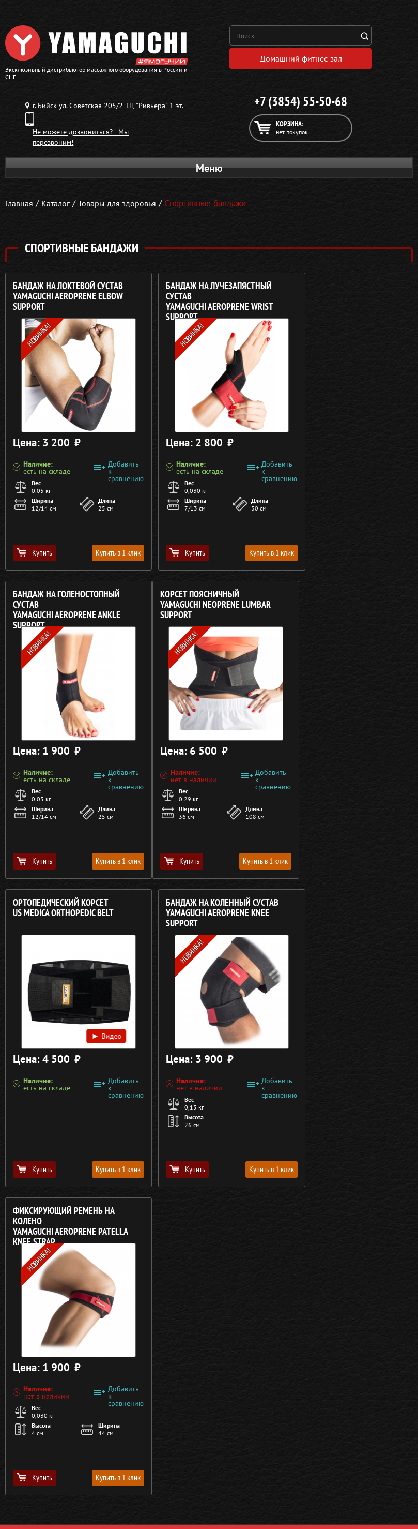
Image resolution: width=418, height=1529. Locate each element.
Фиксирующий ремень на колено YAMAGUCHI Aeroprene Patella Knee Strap (70, 916)
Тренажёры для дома (39, 1497)
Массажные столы (33, 1447)
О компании (232, 1435)
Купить (34, 555)
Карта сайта (232, 1497)
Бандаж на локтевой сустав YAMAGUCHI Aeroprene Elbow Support (68, 299)
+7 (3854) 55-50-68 (300, 104)
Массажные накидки (38, 1459)
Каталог (225, 1447)
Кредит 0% (231, 1472)
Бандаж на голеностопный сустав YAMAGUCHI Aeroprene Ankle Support (343, 299)
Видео (231, 715)
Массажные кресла (35, 1435)
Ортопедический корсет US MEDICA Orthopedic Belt (201, 602)
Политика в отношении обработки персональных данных (101, 1401)
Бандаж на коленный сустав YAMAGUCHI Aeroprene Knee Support (345, 607)
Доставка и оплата (242, 1459)
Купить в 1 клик (102, 555)
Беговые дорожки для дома (50, 1509)
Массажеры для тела (38, 1472)
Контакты (228, 1484)
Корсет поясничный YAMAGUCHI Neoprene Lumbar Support (68, 607)
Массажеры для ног (36, 1484)
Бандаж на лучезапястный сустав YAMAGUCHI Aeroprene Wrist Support (204, 299)
